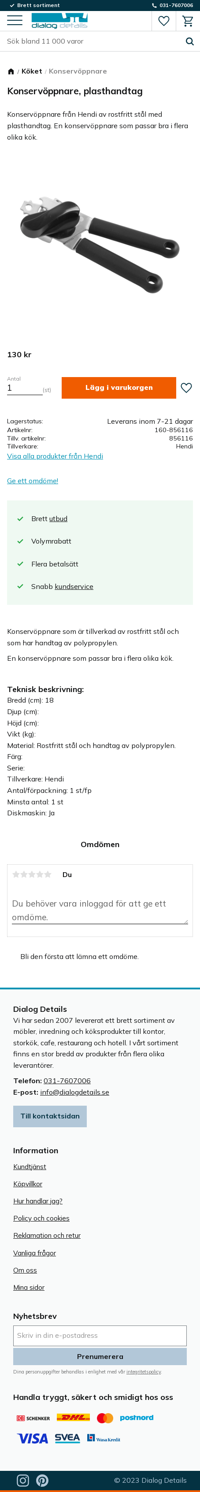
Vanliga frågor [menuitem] (34, 1253)
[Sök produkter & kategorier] (93, 41)
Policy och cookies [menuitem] (41, 1218)
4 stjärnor (40, 874)
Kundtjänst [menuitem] (29, 1167)
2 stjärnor (24, 874)
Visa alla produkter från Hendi (55, 456)
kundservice (74, 586)
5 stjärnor (48, 874)
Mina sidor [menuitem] (28, 1287)
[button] (14, 21)
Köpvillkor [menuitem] (27, 1184)
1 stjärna (16, 874)
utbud (58, 518)
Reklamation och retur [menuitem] (47, 1235)
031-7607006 (67, 1080)
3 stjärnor (32, 874)
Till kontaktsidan (50, 1115)
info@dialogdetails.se (74, 1092)
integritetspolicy (143, 1372)
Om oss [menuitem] (25, 1270)
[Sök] (190, 41)
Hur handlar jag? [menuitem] (38, 1201)
